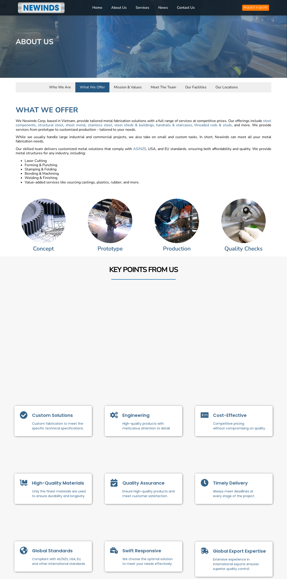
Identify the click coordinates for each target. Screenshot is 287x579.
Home (97, 7)
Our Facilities (196, 87)
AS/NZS (139, 150)
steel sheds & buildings (134, 126)
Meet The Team (163, 87)
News (163, 7)
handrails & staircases (174, 126)
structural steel (50, 126)
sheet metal (75, 126)
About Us (119, 7)
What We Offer (92, 87)
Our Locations (226, 87)
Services (142, 7)
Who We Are (60, 87)
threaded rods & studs (213, 126)
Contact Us (186, 7)
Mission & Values (128, 87)
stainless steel (100, 126)
